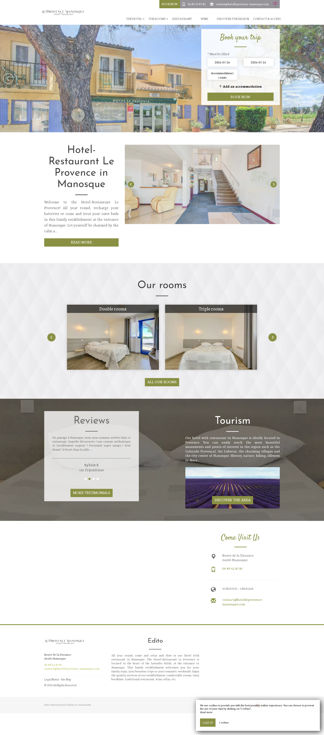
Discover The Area (232, 499)
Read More (81, 242)
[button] (275, 4)
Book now (241, 96)
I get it (207, 723)
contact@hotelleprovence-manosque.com (242, 4)
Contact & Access (267, 19)
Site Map (66, 679)
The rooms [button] (158, 19)
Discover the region (233, 19)
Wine (204, 19)
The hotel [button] (135, 19)
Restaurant (182, 19)
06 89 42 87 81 (197, 4)
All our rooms (162, 381)
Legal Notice (51, 679)
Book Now (170, 4)
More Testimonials (91, 492)
